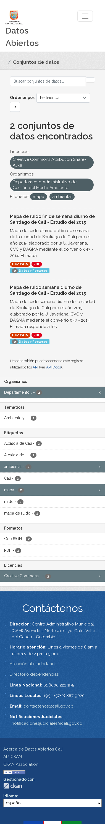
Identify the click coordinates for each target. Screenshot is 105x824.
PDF (36, 264)
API (35, 367)
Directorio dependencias (34, 674)
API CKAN (12, 756)
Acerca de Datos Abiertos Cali (32, 749)
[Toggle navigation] (85, 16)
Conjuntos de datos (36, 62)
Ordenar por (22, 97)
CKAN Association (20, 764)
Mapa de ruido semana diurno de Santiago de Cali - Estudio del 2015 (48, 290)
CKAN (12, 786)
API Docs (53, 367)
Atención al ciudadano (32, 663)
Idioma (10, 796)
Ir (15, 107)
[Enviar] (90, 79)
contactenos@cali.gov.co (48, 706)
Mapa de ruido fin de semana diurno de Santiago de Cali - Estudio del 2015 (52, 219)
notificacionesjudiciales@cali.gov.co (47, 723)
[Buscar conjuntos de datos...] (48, 81)
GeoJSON (20, 264)
